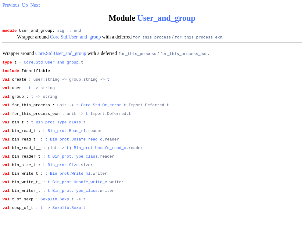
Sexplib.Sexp (55, 215)
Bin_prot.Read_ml (67, 139)
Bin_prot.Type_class (58, 130)
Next (35, 5)
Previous (11, 5)
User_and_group (166, 18)
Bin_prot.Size (63, 177)
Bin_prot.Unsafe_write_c (79, 196)
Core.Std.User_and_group (75, 37)
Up (25, 5)
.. (69, 31)
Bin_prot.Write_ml (70, 187)
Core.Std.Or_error (101, 111)
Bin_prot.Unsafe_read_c (76, 149)
